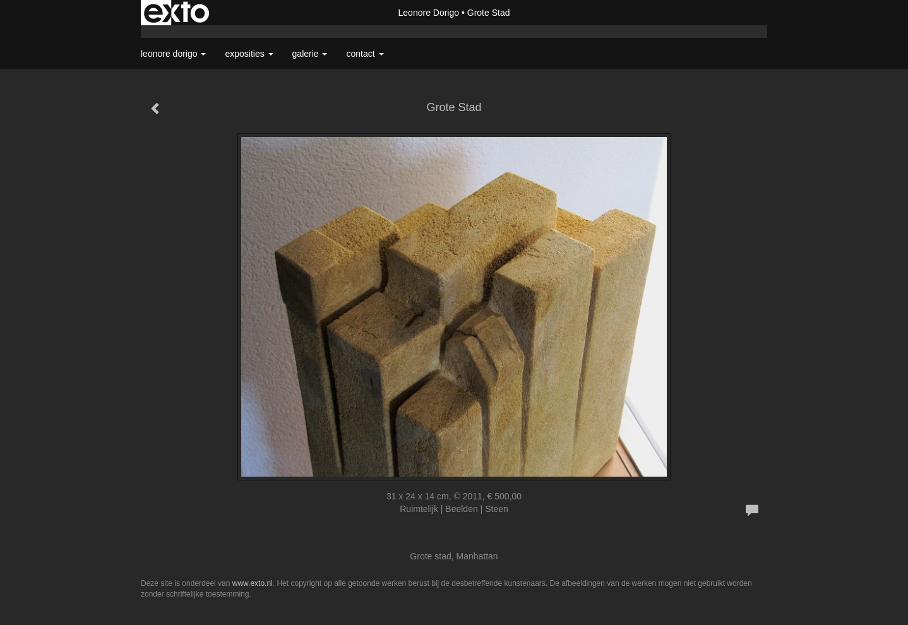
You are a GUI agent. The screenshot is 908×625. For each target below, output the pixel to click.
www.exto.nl (252, 583)
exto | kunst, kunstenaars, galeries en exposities (176, 12)
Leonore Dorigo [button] (173, 54)
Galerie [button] (310, 54)
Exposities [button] (249, 54)
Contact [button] (364, 54)
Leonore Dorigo (429, 13)
